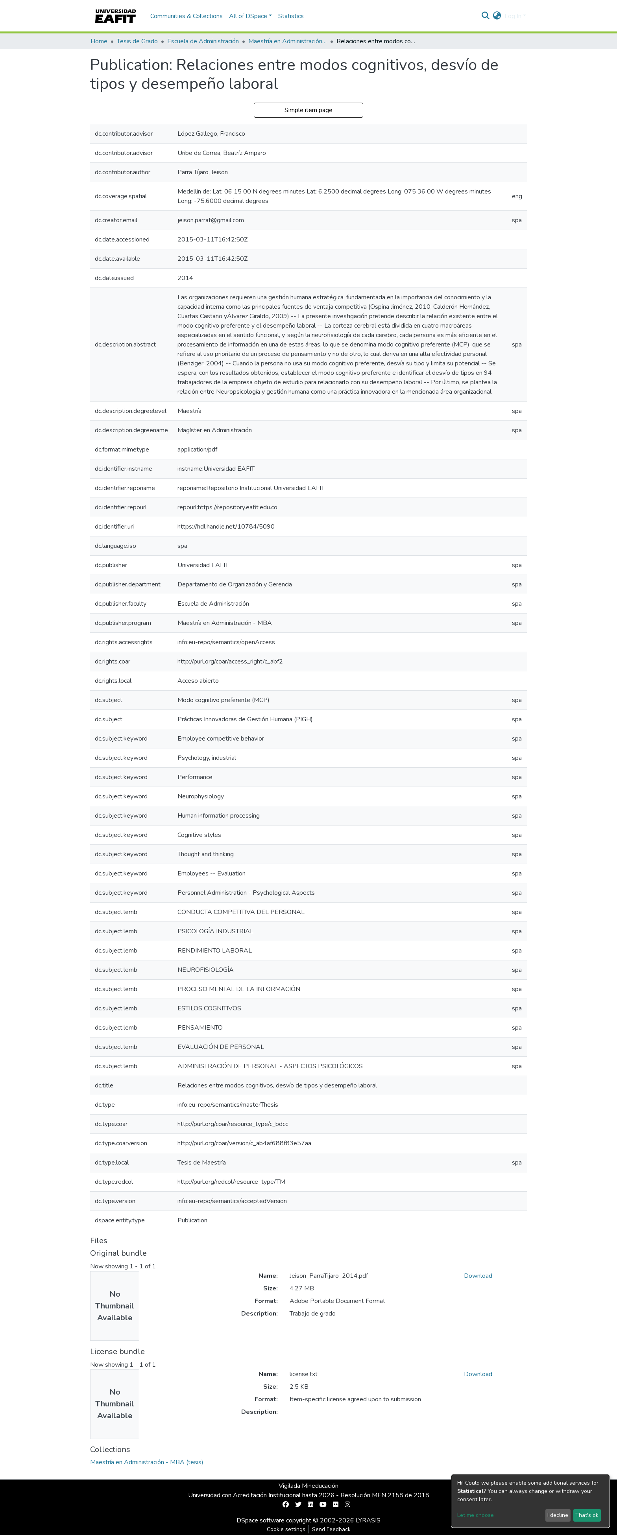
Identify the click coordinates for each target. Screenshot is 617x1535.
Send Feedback (331, 1529)
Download (478, 1275)
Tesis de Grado (137, 41)
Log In (512, 16)
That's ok (587, 1515)
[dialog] (530, 1501)
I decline (557, 1515)
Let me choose (475, 1515)
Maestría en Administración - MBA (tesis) (287, 41)
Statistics (291, 16)
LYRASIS (368, 1520)
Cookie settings (286, 1529)
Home (99, 41)
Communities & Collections (186, 16)
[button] (497, 16)
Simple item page (308, 110)
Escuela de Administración (203, 41)
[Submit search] (486, 16)
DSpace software (260, 1520)
